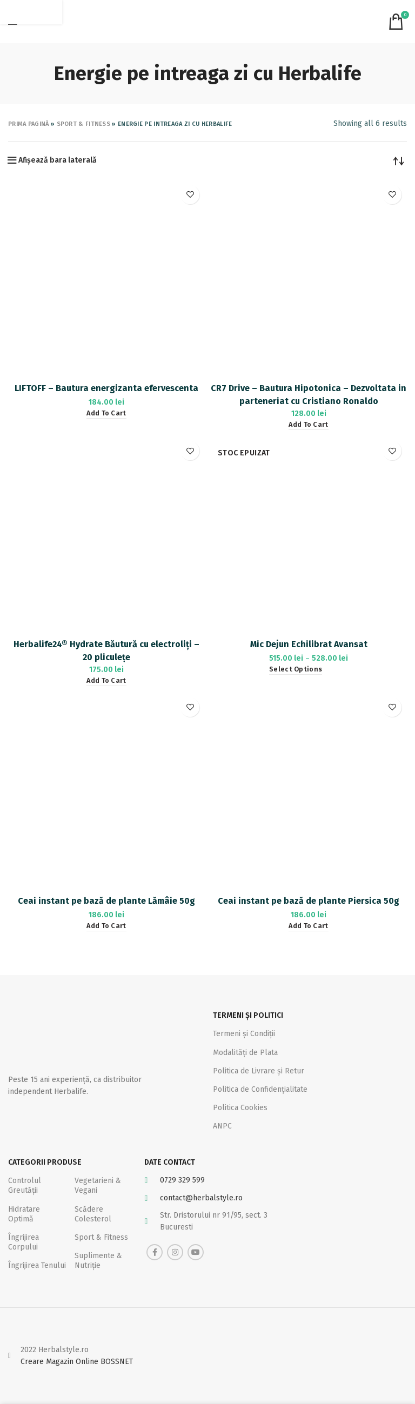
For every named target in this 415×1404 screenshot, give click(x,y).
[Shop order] (399, 160)
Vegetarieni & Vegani (98, 1185)
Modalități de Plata (245, 1052)
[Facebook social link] (154, 1252)
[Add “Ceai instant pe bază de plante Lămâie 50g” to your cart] (106, 926)
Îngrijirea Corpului (23, 1242)
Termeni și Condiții (244, 1033)
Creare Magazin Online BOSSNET (77, 1361)
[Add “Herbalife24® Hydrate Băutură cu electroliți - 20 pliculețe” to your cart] (106, 681)
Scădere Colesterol (93, 1214)
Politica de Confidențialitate (260, 1089)
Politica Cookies (240, 1107)
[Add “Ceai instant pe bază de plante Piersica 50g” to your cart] (308, 926)
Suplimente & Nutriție (98, 1260)
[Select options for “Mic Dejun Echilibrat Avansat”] (295, 669)
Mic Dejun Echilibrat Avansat (308, 644)
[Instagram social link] (175, 1252)
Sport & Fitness (84, 123)
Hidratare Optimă (24, 1214)
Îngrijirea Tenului (37, 1265)
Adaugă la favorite (189, 194)
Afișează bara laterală (57, 160)
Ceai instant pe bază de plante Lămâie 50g (106, 901)
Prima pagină (28, 123)
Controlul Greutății (24, 1185)
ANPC (222, 1126)
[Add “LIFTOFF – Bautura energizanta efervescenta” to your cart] (106, 413)
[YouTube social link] (196, 1252)
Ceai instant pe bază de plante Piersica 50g (308, 901)
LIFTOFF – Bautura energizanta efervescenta (106, 388)
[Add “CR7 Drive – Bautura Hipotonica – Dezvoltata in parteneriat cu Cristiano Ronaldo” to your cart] (308, 425)
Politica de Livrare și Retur (258, 1071)
